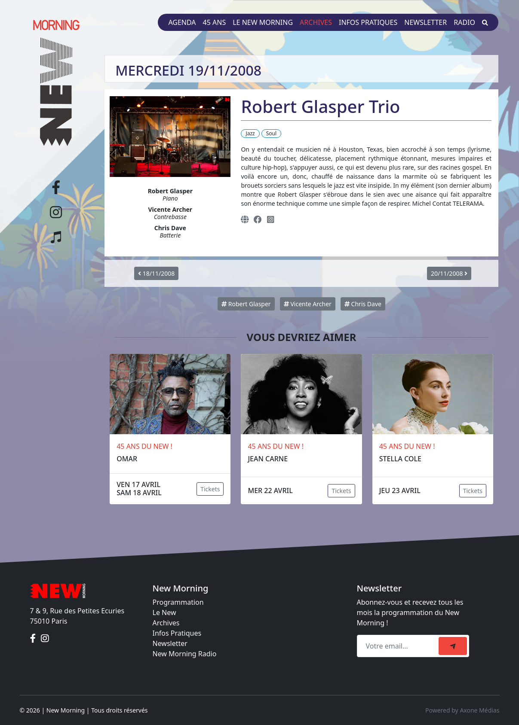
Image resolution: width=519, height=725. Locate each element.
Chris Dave (362, 304)
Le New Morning (263, 22)
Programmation (178, 602)
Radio (464, 22)
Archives (316, 22)
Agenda (182, 22)
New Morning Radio (185, 653)
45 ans (214, 22)
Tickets (210, 489)
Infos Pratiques (177, 633)
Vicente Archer (308, 304)
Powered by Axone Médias (462, 710)
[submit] (453, 646)
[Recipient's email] (399, 646)
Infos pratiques (368, 22)
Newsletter (425, 22)
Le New (164, 612)
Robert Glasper (245, 304)
